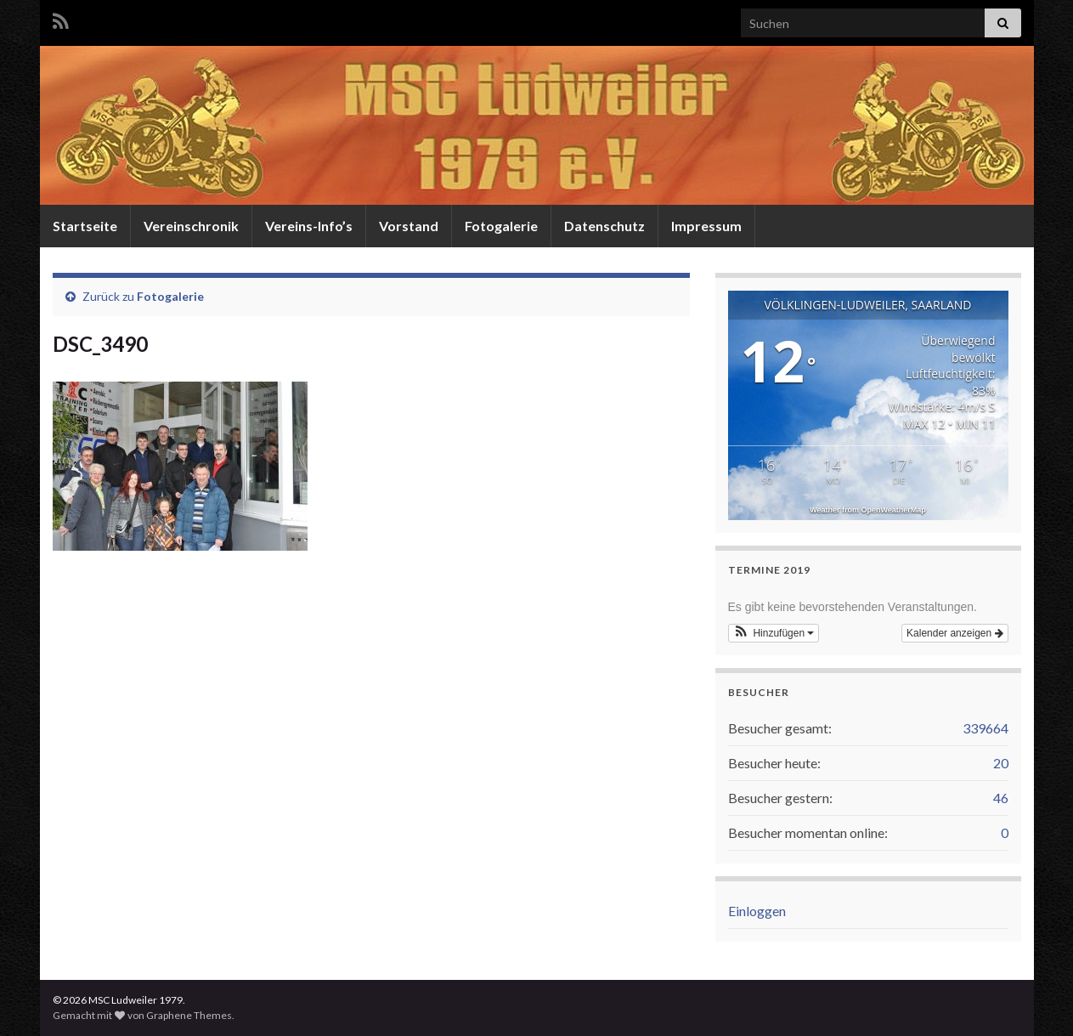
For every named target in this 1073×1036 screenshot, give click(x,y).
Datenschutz (604, 226)
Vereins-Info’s (309, 226)
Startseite (85, 226)
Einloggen (757, 911)
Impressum (706, 226)
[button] (774, 633)
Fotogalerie (501, 226)
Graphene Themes (189, 1015)
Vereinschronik (191, 226)
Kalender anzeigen (954, 633)
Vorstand (408, 226)
